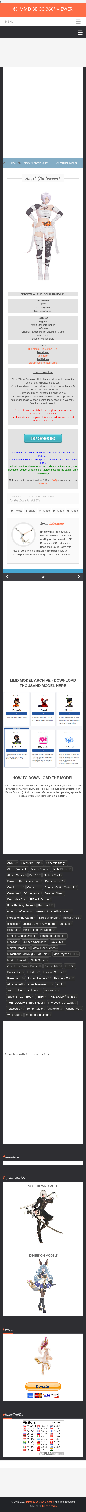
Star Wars (50, 990)
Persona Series (52, 972)
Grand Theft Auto (18, 911)
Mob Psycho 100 (64, 954)
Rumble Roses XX (39, 984)
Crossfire (13, 893)
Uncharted (72, 1008)
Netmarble (43, 355)
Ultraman (53, 1008)
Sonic (59, 984)
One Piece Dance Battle (22, 966)
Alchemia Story (55, 863)
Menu (9, 22)
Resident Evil (62, 978)
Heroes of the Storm (20, 917)
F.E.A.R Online (39, 899)
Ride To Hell (15, 984)
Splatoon (33, 990)
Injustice (12, 923)
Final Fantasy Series (20, 905)
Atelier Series (15, 875)
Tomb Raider (35, 1008)
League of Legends (52, 935)
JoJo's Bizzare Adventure (39, 923)
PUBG (69, 966)
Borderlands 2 (54, 881)
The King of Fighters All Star (43, 348)
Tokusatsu (13, 1008)
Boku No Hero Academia (22, 881)
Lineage (12, 941)
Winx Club (13, 1014)
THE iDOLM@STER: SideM (25, 1002)
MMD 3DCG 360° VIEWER (46, 9)
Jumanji (65, 923)
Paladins (32, 972)
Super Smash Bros (19, 996)
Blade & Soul (51, 875)
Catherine (33, 887)
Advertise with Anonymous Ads (27, 1054)
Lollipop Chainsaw (34, 941)
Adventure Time (30, 863)
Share (30, 510)
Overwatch (51, 966)
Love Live (57, 941)
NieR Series (38, 960)
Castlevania (14, 887)
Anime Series (39, 869)
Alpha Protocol (16, 869)
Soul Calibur (15, 990)
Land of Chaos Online (21, 935)
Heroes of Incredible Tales (52, 911)
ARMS (11, 863)
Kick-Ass (12, 929)
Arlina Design (49, 1506)
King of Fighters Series (41, 496)
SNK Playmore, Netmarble (43, 362)
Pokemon (13, 978)
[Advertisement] (43, 109)
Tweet (16, 510)
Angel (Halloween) (43, 178)
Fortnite (43, 905)
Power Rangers (37, 978)
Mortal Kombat (16, 960)
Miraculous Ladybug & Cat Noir (27, 954)
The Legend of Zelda (61, 1002)
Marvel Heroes (16, 947)
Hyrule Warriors (48, 917)
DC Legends (32, 893)
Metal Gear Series (44, 947)
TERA (40, 996)
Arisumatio (57, 524)
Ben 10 (33, 875)
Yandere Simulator (37, 1014)
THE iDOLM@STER (62, 996)
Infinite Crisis (71, 917)
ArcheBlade (60, 869)
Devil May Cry (16, 899)
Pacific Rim (14, 972)
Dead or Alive (53, 893)
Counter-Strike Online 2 (60, 887)
